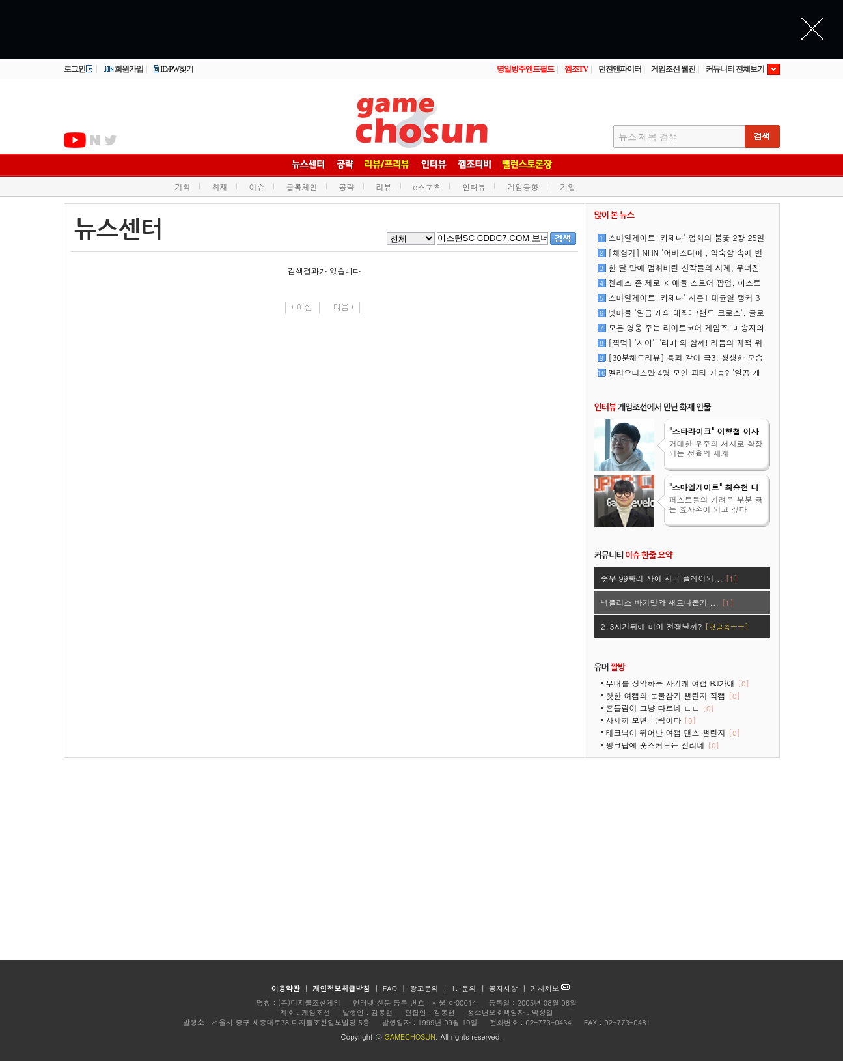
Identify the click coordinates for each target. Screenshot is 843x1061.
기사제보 (550, 988)
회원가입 (123, 69)
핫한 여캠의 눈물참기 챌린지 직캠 (673, 695)
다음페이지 (343, 307)
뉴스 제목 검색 (648, 137)
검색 (563, 238)
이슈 (257, 186)
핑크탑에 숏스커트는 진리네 (662, 744)
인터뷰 (474, 186)
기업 (567, 186)
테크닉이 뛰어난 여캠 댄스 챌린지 (673, 732)
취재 (220, 186)
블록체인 (302, 186)
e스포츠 (427, 186)
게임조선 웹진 (673, 69)
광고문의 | (428, 988)
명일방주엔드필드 (525, 69)
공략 (347, 186)
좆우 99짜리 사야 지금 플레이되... (669, 578)
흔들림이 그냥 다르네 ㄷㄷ (660, 707)
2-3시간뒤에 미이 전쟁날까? (675, 626)
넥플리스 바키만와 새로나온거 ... (667, 602)
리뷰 (384, 186)
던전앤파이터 (619, 69)
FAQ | (395, 988)
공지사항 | (509, 988)
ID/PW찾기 (173, 69)
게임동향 (522, 186)
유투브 (75, 140)
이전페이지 (302, 307)
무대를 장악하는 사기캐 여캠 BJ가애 (677, 682)
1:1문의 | (469, 988)
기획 (183, 186)
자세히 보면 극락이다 (651, 720)
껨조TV (576, 69)
